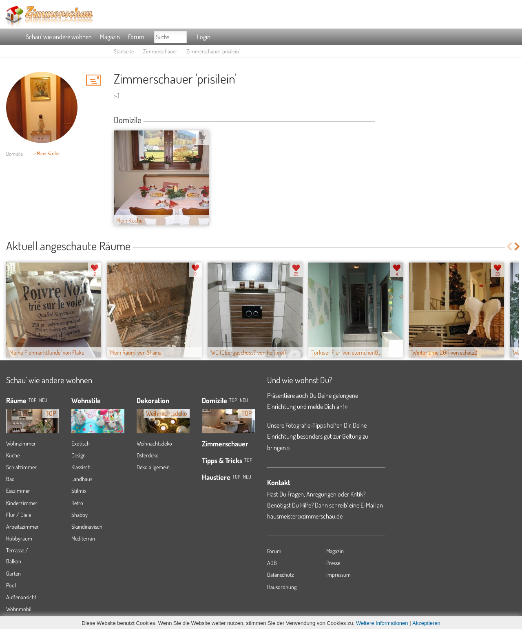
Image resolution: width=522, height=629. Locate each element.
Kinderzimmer (22, 502)
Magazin (110, 37)
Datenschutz (280, 574)
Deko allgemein (153, 466)
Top (233, 400)
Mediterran (83, 538)
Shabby (79, 514)
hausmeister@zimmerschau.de (305, 516)
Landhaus (81, 478)
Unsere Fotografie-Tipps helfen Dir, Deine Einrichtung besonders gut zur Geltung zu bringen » (317, 436)
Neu (244, 400)
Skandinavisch (86, 526)
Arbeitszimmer (22, 526)
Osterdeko (148, 455)
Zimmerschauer (160, 51)
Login (203, 37)
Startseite (124, 51)
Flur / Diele (18, 514)
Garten (13, 573)
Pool (11, 585)
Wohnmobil (18, 608)
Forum (136, 37)
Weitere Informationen (382, 623)
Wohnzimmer (21, 443)
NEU (43, 400)
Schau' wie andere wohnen (59, 37)
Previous (509, 246)
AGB (272, 562)
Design (78, 455)
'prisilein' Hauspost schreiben (93, 80)
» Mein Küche (46, 153)
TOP (32, 400)
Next (517, 246)
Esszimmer (18, 490)
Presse (333, 562)
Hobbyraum (19, 538)
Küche (13, 455)
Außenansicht (21, 597)
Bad (10, 478)
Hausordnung (281, 586)
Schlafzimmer (21, 466)
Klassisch (81, 466)
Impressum (338, 574)
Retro (77, 502)
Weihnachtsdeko (154, 443)
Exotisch (80, 443)
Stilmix (78, 490)
